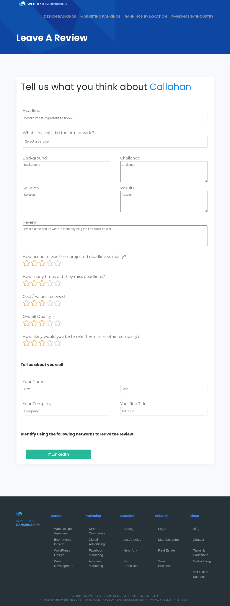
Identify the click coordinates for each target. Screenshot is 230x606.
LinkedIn (58, 454)
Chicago (129, 528)
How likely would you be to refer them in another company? (81, 336)
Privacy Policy (160, 600)
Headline (31, 110)
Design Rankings (60, 16)
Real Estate (166, 550)
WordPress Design (62, 552)
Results (127, 188)
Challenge (130, 158)
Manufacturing (168, 539)
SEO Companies (97, 530)
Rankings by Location (146, 16)
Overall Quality (37, 316)
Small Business (164, 562)
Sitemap (183, 600)
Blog (196, 528)
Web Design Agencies (63, 530)
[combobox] (115, 142)
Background (35, 158)
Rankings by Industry (192, 16)
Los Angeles (132, 539)
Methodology (202, 561)
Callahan (170, 86)
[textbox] (116, 141)
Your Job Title (133, 403)
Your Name (34, 381)
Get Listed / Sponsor (201, 573)
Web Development (63, 562)
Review (30, 222)
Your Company (37, 403)
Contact (198, 539)
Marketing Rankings (100, 16)
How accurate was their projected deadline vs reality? (74, 256)
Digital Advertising (97, 541)
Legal (162, 528)
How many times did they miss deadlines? (64, 276)
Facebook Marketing (96, 552)
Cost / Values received (44, 296)
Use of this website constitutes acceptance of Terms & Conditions (94, 600)
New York (130, 550)
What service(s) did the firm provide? (59, 132)
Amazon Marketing (96, 562)
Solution (31, 188)
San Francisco (131, 562)
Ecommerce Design (63, 541)
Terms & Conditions (200, 552)
